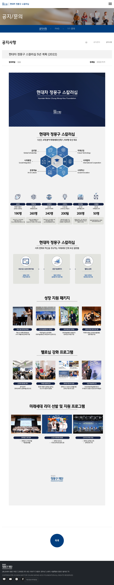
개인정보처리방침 (31, 580)
